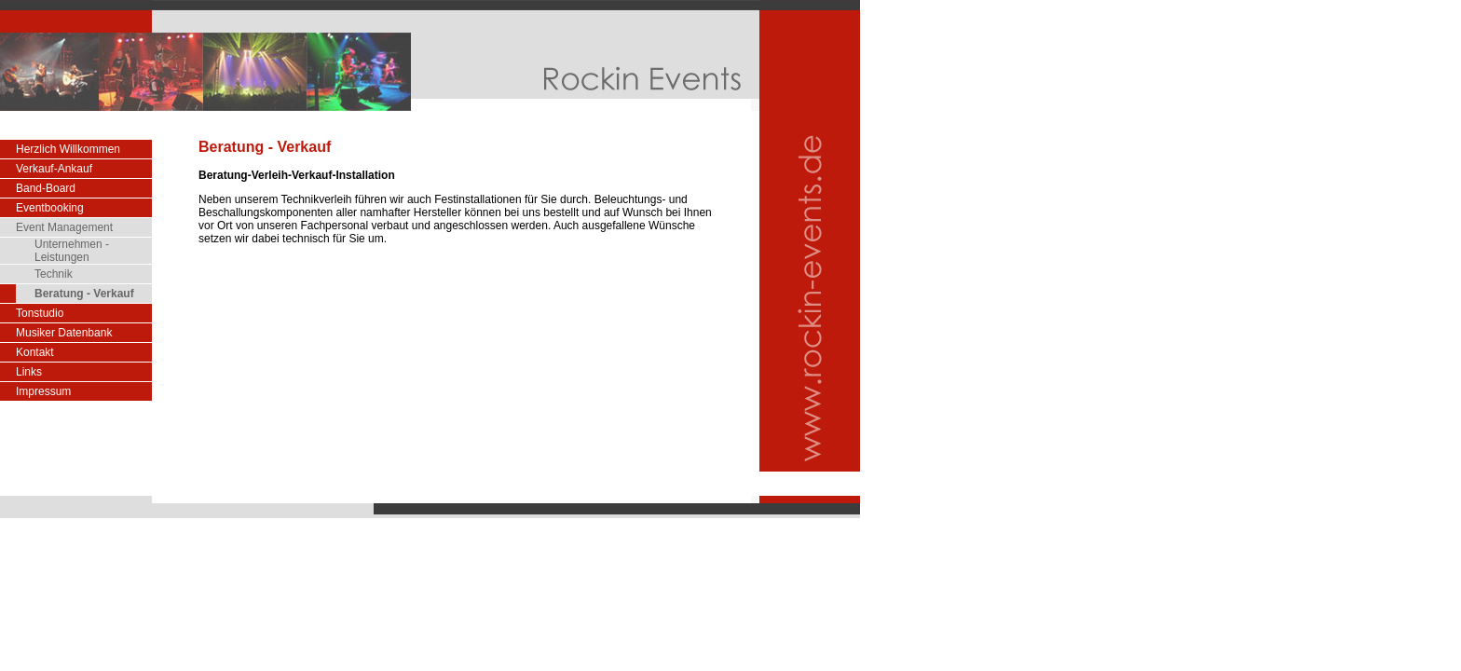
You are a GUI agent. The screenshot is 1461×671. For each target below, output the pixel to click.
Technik (53, 274)
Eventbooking (50, 207)
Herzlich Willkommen (68, 149)
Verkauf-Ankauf (54, 168)
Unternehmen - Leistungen (71, 251)
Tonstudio (39, 313)
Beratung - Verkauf (84, 293)
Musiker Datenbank (64, 332)
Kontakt (35, 352)
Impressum (43, 391)
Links (29, 371)
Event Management (64, 227)
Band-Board (45, 188)
